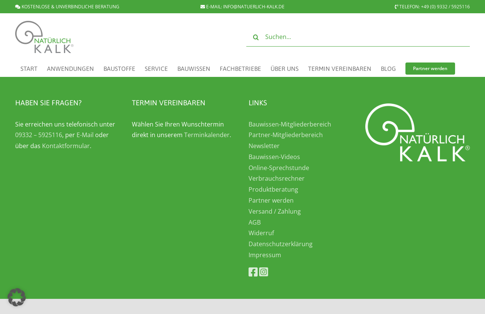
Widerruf (261, 233)
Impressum (265, 255)
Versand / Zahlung (275, 211)
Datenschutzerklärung (281, 244)
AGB (255, 222)
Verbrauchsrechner (277, 178)
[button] (16, 297)
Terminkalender (207, 135)
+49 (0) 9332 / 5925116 (445, 6)
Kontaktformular (66, 146)
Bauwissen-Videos (274, 157)
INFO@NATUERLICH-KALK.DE (254, 6)
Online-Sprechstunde (279, 168)
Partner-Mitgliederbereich (286, 135)
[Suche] (255, 37)
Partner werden (271, 200)
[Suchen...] (358, 37)
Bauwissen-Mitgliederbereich (290, 124)
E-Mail (85, 135)
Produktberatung (273, 189)
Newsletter (264, 146)
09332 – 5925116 (38, 135)
